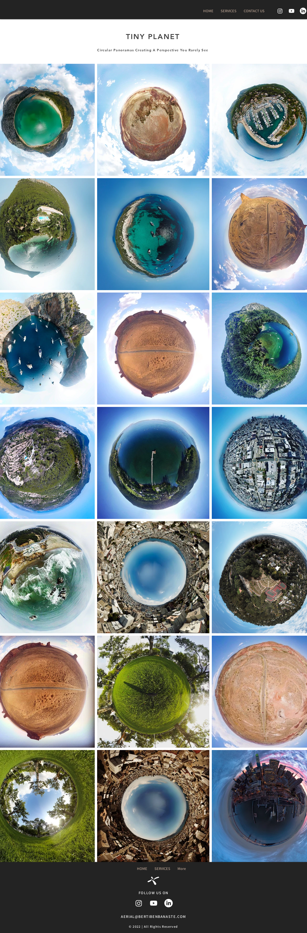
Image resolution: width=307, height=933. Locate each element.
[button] (228, 11)
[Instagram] (280, 11)
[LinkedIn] (303, 11)
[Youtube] (291, 11)
